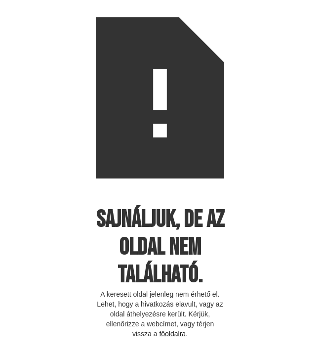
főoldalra (172, 334)
